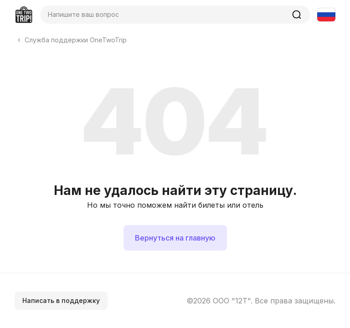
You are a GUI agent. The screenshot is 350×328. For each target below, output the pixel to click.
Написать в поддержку (61, 300)
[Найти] (296, 14)
